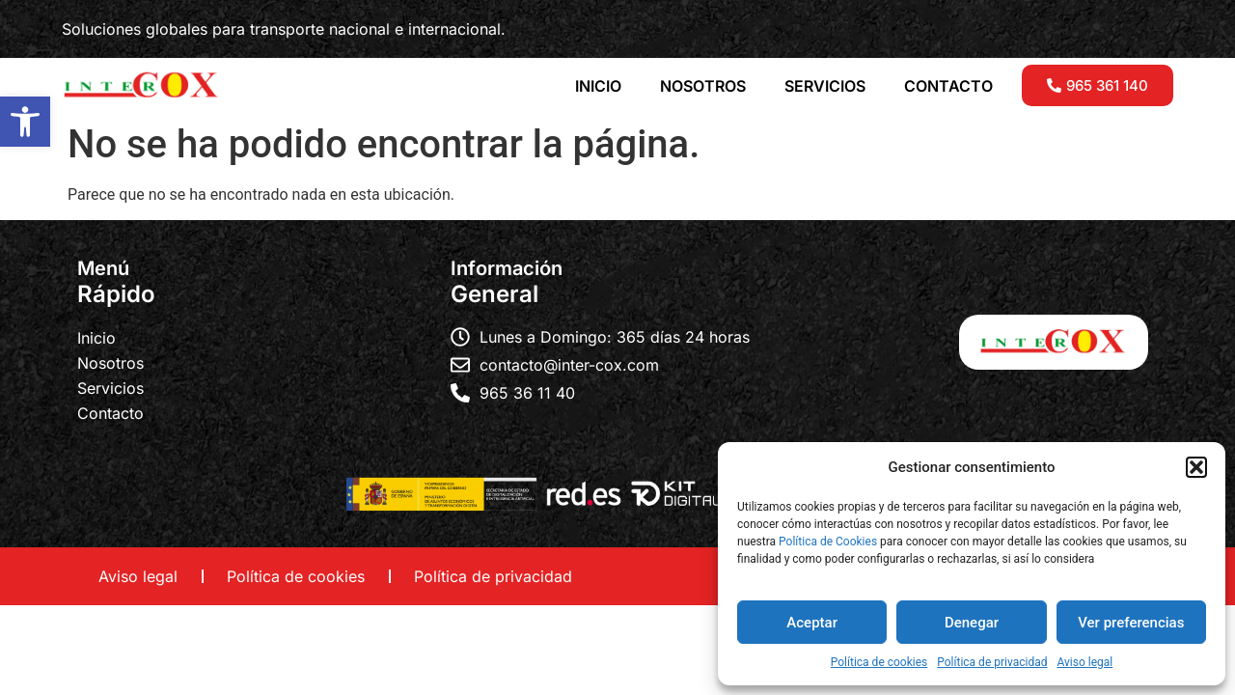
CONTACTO (948, 86)
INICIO (598, 86)
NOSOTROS (703, 86)
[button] (25, 122)
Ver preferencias (1131, 622)
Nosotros (110, 363)
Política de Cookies (828, 541)
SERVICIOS (824, 86)
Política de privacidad (992, 662)
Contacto (110, 413)
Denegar (972, 622)
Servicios (110, 388)
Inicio (96, 338)
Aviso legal (1084, 662)
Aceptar (811, 622)
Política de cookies (879, 662)
